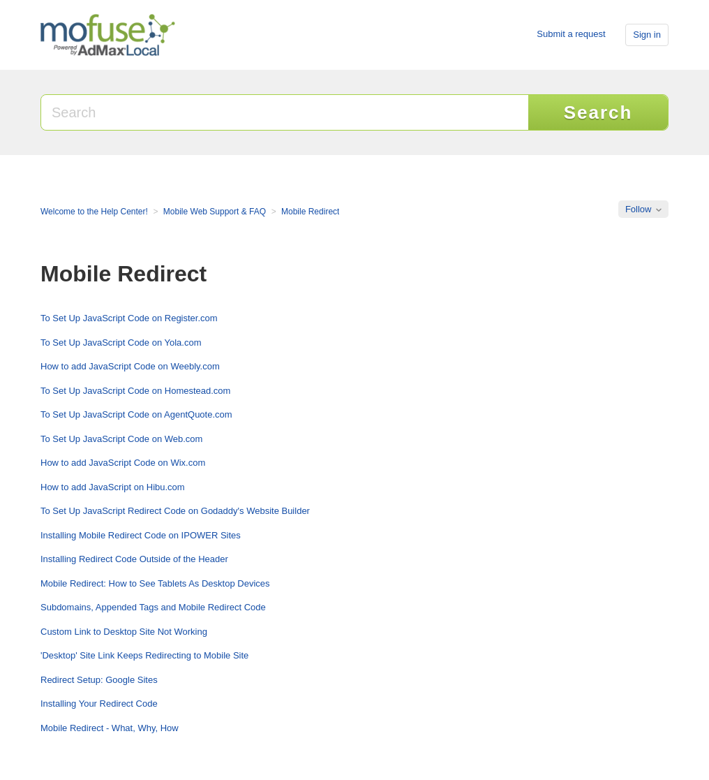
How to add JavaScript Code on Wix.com (122, 462)
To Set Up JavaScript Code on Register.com (129, 318)
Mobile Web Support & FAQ (214, 211)
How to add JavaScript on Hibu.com (112, 487)
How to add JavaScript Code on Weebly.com (130, 366)
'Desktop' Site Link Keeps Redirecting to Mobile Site (144, 655)
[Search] (285, 112)
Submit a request (571, 34)
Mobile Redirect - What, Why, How (109, 728)
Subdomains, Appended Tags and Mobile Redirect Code (153, 607)
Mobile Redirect (310, 211)
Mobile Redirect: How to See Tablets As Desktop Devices (155, 583)
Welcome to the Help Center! (94, 211)
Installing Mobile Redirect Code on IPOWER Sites (140, 535)
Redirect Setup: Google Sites (99, 680)
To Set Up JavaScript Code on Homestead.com (135, 390)
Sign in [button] (647, 34)
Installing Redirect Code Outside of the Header (134, 559)
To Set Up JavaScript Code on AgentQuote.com (136, 414)
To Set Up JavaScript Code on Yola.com (121, 342)
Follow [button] (638, 209)
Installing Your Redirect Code (99, 703)
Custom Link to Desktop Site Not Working (123, 631)
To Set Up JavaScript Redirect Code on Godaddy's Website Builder (175, 511)
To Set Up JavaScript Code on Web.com (121, 439)
